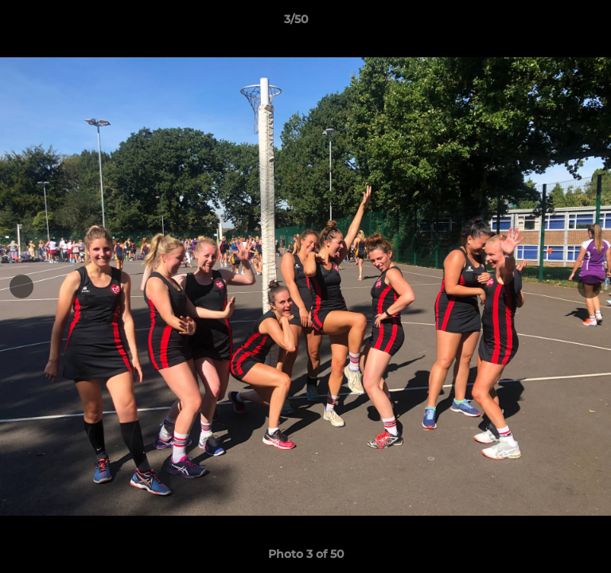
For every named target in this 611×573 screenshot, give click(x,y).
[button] (553, 23)
